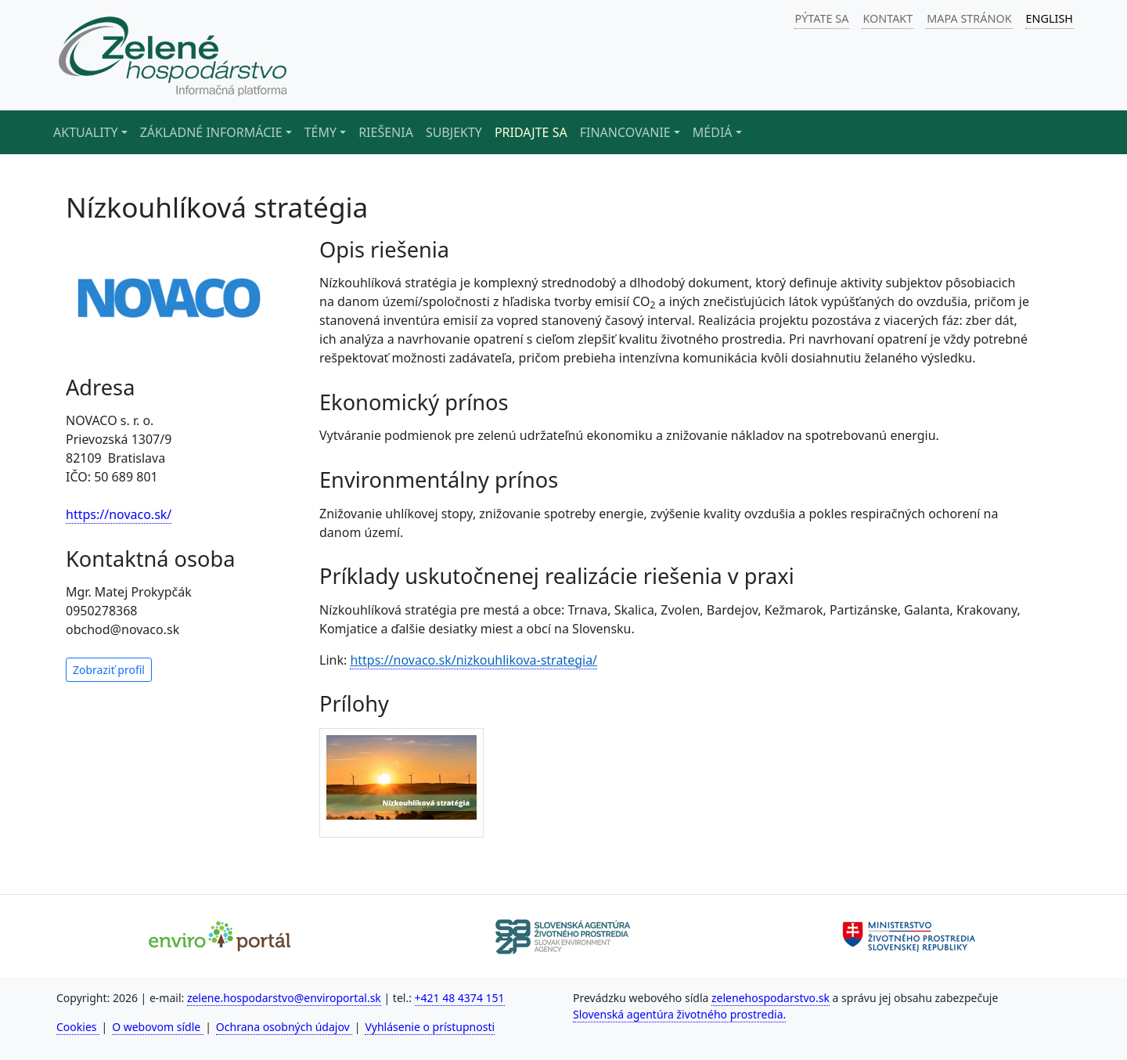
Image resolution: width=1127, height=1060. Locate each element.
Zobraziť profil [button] (109, 669)
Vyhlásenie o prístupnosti (430, 1026)
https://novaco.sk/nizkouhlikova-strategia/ (473, 660)
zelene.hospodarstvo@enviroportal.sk (284, 997)
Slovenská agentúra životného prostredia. (679, 1014)
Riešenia (385, 132)
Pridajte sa (531, 132)
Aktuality (85, 132)
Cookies (77, 1026)
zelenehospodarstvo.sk (770, 997)
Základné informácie (211, 132)
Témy (320, 132)
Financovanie (625, 132)
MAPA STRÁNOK (969, 18)
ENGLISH (1049, 18)
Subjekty (454, 132)
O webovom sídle (157, 1026)
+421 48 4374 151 (460, 997)
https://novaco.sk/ (118, 514)
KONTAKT (887, 18)
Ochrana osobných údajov (284, 1026)
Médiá (713, 132)
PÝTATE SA (822, 18)
